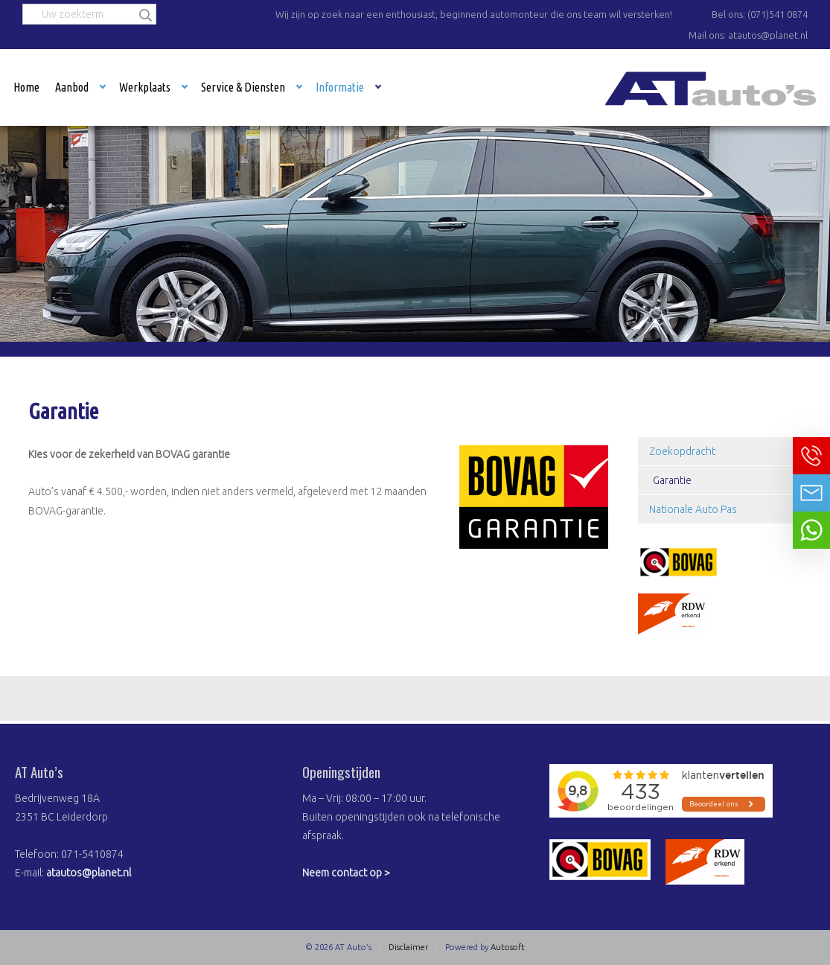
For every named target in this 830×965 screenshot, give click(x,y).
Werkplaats (144, 87)
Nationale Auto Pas (693, 509)
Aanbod (72, 87)
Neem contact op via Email (811, 493)
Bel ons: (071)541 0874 (760, 14)
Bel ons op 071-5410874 (811, 455)
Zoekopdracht (682, 451)
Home (26, 87)
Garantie (672, 480)
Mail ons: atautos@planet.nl (748, 35)
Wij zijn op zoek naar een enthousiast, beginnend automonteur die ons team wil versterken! (473, 14)
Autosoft (508, 947)
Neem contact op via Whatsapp (811, 530)
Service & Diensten (243, 87)
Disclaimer (408, 947)
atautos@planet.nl (88, 873)
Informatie (340, 87)
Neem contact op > (346, 873)
